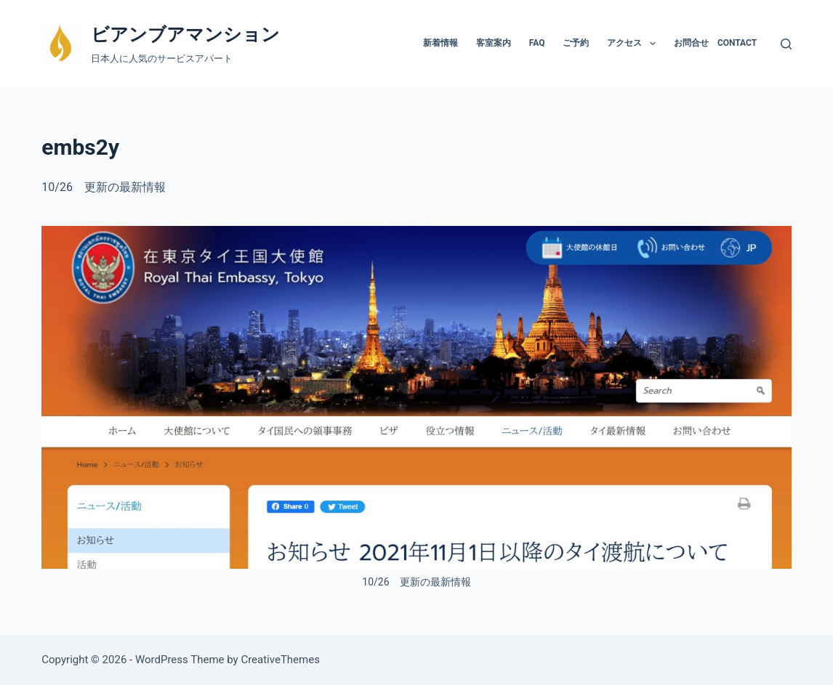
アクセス (634, 43)
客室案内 (493, 43)
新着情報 (440, 43)
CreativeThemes (280, 659)
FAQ (537, 43)
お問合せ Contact (715, 43)
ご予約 (576, 43)
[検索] (786, 43)
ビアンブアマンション (185, 34)
